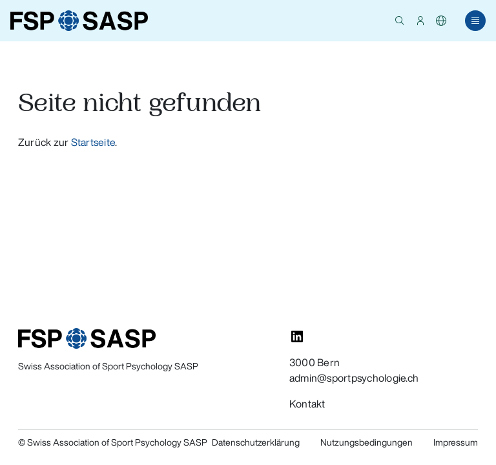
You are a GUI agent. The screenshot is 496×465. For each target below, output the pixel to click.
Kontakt (307, 403)
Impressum (455, 442)
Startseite (93, 142)
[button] (399, 20)
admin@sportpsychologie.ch (353, 378)
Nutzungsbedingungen (366, 442)
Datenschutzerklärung (256, 442)
